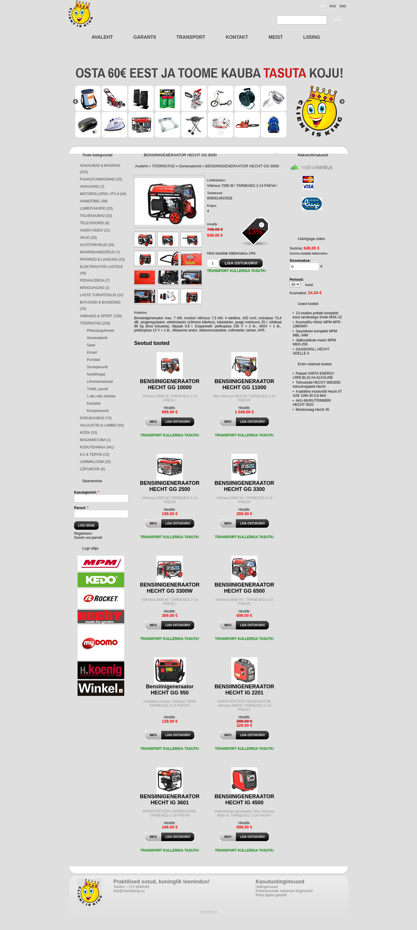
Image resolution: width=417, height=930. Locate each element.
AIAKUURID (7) (92, 187)
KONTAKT (237, 37)
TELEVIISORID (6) (94, 223)
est (322, 6)
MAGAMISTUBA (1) (95, 440)
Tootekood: (215, 193)
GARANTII (144, 37)
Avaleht (141, 166)
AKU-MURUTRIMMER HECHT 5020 (312, 403)
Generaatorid (97, 338)
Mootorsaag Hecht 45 (312, 410)
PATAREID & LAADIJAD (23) (102, 259)
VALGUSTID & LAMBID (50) (102, 425)
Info (153, 421)
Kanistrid (94, 403)
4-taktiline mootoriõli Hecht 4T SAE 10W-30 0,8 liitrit (317, 393)
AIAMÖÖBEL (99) (94, 201)
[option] (209, 102)
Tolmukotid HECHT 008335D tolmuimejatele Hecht (317, 384)
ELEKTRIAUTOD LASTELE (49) (101, 270)
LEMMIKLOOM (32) (95, 462)
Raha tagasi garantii (271, 895)
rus (333, 6)
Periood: (297, 280)
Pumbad (93, 360)
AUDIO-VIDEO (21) (95, 230)
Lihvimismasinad (100, 382)
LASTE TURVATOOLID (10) (101, 295)
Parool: (81, 508)
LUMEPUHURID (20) (96, 208)
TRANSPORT (191, 37)
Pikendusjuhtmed (100, 331)
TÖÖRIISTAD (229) (95, 323)
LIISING (311, 37)
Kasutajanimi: (86, 492)
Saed (91, 345)
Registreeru (83, 533)
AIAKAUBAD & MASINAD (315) (100, 169)
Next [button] (342, 102)
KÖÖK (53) (88, 433)
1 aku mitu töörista (101, 396)
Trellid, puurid (97, 389)
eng (343, 6)
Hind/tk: (212, 224)
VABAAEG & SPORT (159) (101, 316)
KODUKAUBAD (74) (96, 418)
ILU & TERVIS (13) (94, 454)
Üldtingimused (266, 887)
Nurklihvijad (96, 374)
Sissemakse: (300, 261)
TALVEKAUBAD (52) (96, 216)
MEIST (276, 37)
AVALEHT (102, 37)
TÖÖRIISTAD (163, 166)
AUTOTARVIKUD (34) (97, 245)
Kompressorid (97, 411)
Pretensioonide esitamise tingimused (283, 891)
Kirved (92, 352)
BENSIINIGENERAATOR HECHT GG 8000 (242, 166)
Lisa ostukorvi (177, 421)
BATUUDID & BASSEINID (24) (100, 305)
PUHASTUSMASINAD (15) (101, 179)
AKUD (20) (88, 238)
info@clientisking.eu (129, 891)
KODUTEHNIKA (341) (97, 447)
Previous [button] (75, 102)
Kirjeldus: (140, 312)
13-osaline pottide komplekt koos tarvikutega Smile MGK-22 (317, 315)
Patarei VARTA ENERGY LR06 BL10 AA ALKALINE (313, 375)
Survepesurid (97, 367)
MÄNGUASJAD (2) (94, 288)
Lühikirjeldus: (216, 180)
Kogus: (212, 205)
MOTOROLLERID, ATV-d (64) (103, 194)
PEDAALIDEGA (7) (95, 280)
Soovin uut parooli (88, 538)
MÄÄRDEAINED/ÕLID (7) (100, 252)
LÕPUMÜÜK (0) (92, 469)
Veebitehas (208, 912)
